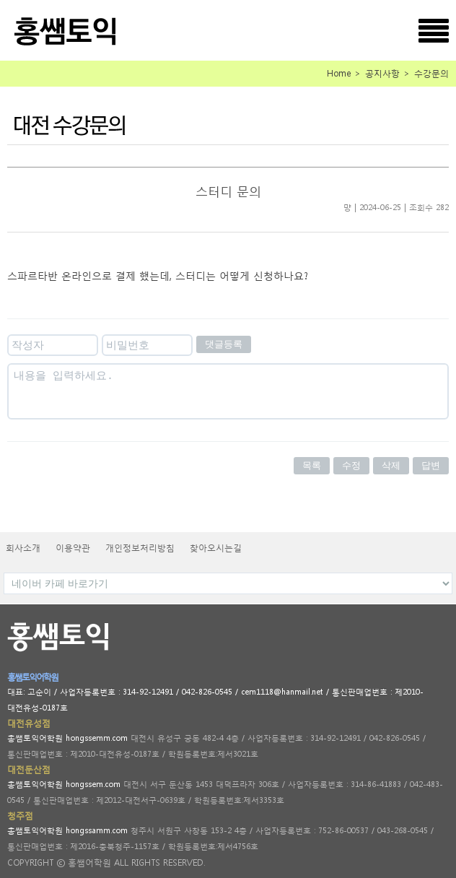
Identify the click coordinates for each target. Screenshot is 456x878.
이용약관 (73, 547)
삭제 (391, 465)
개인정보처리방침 (140, 547)
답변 (430, 465)
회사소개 (23, 547)
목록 (311, 465)
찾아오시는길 (216, 547)
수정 (351, 465)
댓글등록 (223, 344)
